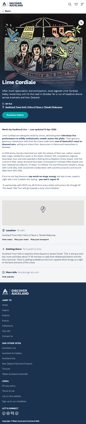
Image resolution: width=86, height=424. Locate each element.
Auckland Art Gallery (12, 353)
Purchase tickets (15, 115)
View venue (7, 239)
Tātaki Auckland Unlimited (15, 374)
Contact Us (7, 336)
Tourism (6, 368)
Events (5, 320)
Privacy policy (9, 385)
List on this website (11, 396)
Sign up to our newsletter (14, 401)
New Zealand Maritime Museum (17, 363)
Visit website (8, 277)
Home (5, 305)
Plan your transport (40, 239)
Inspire (5, 310)
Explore (5, 315)
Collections (7, 325)
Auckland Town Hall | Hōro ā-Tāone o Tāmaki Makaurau (33, 107)
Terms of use (8, 391)
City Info (6, 331)
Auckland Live (9, 348)
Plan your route (21, 239)
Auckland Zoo (8, 358)
